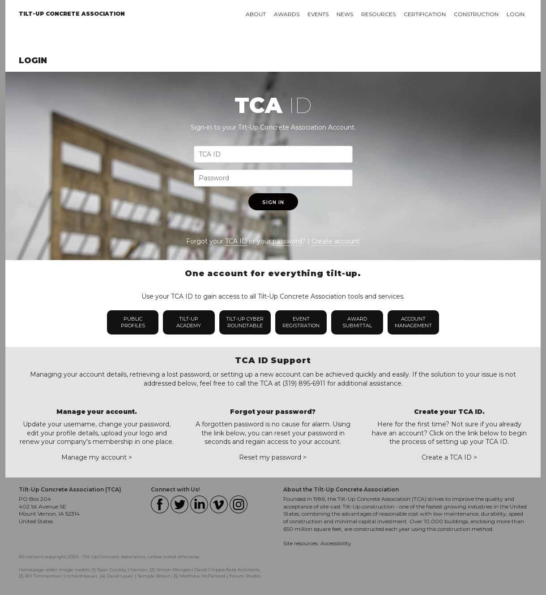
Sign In (273, 202)
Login (516, 14)
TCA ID (236, 241)
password (287, 241)
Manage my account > (96, 457)
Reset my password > (273, 457)
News (345, 14)
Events (317, 14)
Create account (335, 241)
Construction (476, 14)
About (256, 14)
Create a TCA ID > (449, 457)
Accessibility (335, 543)
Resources (378, 14)
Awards (286, 14)
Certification (425, 14)
